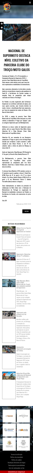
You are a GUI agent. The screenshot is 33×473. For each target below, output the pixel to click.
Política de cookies (16, 460)
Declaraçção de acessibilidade (16, 465)
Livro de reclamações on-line (16, 468)
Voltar (27, 211)
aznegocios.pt (21, 472)
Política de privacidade (16, 457)
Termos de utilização (16, 454)
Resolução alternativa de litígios (16, 463)
